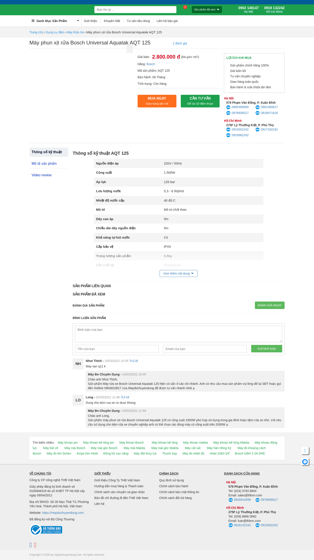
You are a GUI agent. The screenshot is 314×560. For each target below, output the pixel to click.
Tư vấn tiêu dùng (138, 21)
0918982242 (237, 135)
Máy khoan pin (68, 442)
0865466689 (237, 107)
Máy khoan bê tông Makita (231, 442)
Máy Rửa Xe (75, 32)
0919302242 (237, 129)
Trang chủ (36, 32)
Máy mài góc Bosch (104, 448)
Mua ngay (157, 101)
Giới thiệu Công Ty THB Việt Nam (117, 480)
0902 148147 (248, 10)
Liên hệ (99, 504)
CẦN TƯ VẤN (200, 101)
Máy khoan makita (195, 442)
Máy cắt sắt (193, 448)
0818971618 (266, 113)
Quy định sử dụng (171, 480)
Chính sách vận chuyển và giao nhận (119, 492)
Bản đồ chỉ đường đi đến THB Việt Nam (121, 498)
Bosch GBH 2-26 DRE (250, 453)
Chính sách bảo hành (173, 486)
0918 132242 (274, 10)
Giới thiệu (90, 21)
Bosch (151, 64)
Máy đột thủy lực (145, 453)
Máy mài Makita (134, 448)
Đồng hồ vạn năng (115, 453)
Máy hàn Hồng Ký (219, 448)
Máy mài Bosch (75, 448)
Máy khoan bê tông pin (98, 442)
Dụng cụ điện (55, 32)
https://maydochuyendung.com (63, 512)
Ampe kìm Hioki (87, 453)
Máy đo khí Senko (59, 453)
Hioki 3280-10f (219, 453)
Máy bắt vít (50, 448)
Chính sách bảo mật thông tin (179, 492)
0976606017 (237, 113)
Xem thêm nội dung (176, 273)
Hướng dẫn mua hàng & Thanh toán (118, 486)
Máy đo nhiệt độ (193, 453)
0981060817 (266, 107)
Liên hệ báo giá (167, 21)
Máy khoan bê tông (165, 442)
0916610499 (240, 500)
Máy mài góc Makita (164, 448)
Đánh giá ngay (270, 305)
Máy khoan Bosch (131, 442)
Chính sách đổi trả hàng (175, 498)
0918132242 (240, 525)
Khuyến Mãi (112, 21)
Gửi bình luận (267, 348)
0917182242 (266, 129)
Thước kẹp (169, 453)
